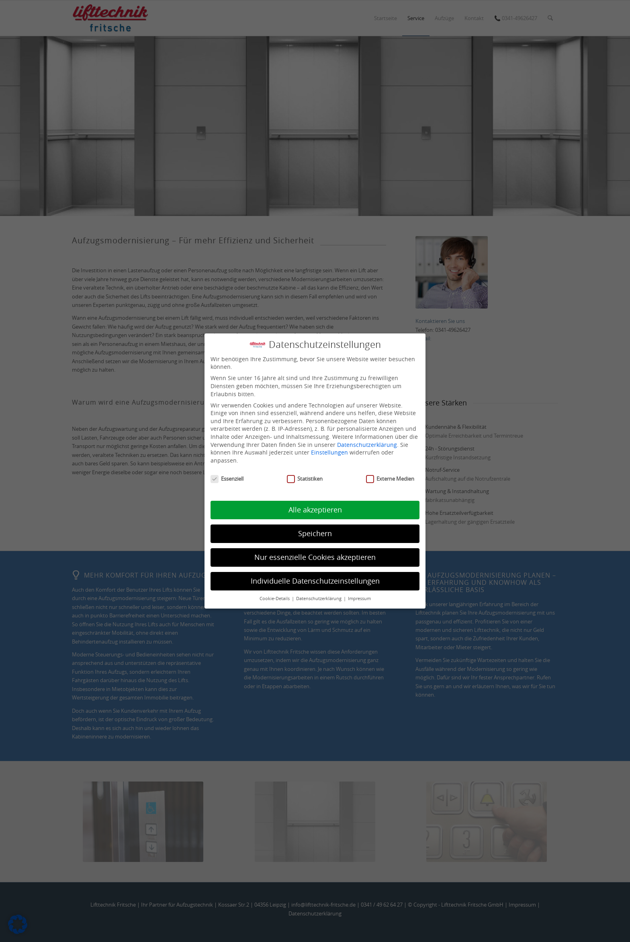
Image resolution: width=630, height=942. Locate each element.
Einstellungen (329, 452)
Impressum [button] (359, 598)
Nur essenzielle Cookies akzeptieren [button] (315, 557)
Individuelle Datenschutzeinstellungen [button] (315, 581)
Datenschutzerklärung (367, 444)
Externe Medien (390, 479)
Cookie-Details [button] (275, 598)
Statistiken (305, 479)
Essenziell (227, 479)
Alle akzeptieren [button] (315, 509)
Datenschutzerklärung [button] (319, 598)
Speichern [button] (315, 533)
